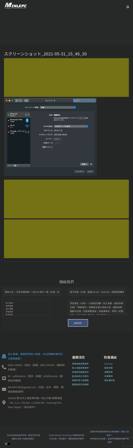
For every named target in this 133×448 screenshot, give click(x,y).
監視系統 (24, 314)
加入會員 (24, 303)
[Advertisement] (66, 77)
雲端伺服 (24, 311)
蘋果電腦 (24, 306)
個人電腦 (24, 308)
